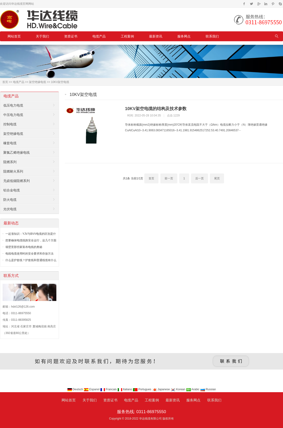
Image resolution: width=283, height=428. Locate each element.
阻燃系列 (10, 162)
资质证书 (70, 36)
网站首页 (14, 36)
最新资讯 (155, 36)
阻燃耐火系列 (13, 171)
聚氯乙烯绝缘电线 (16, 152)
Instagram (266, 4)
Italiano (125, 389)
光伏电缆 (10, 209)
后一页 (199, 178)
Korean (178, 389)
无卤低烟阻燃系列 (16, 181)
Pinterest (273, 4)
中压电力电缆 (13, 115)
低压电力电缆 (13, 105)
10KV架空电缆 (60, 82)
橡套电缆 (10, 143)
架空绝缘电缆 (37, 82)
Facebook (244, 4)
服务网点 (184, 36)
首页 (5, 82)
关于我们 (42, 36)
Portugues (142, 389)
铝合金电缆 (11, 190)
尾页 (217, 178)
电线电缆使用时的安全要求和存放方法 (29, 253)
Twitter (251, 4)
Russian (208, 389)
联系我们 (212, 36)
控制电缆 (10, 124)
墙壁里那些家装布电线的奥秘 (23, 247)
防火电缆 (10, 200)
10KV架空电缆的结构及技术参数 (156, 108)
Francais (108, 389)
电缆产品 (99, 36)
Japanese (161, 389)
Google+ (259, 4)
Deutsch (75, 389)
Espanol (92, 389)
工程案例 (127, 36)
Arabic (193, 389)
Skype (280, 4)
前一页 (169, 178)
